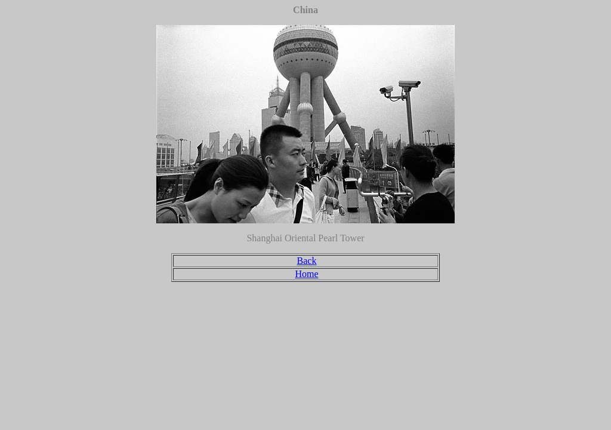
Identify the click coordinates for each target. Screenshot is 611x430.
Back (307, 261)
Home (306, 274)
